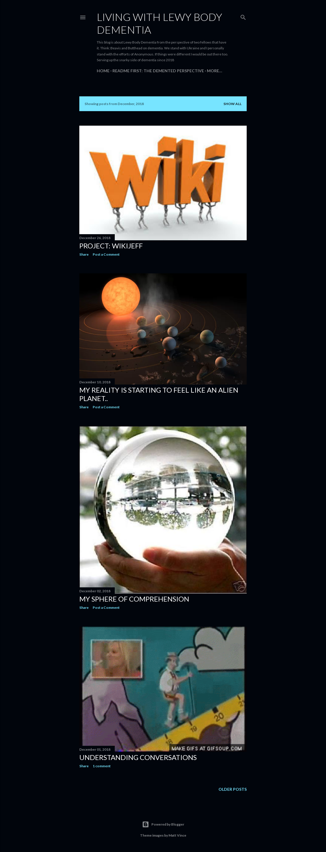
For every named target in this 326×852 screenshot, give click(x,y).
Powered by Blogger (163, 824)
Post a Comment (106, 254)
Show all (232, 104)
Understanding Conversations (138, 757)
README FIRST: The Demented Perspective (158, 70)
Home (103, 70)
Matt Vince (177, 835)
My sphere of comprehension (134, 599)
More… (214, 70)
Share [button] (84, 254)
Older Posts (232, 789)
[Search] (243, 16)
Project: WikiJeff (111, 245)
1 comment (102, 766)
